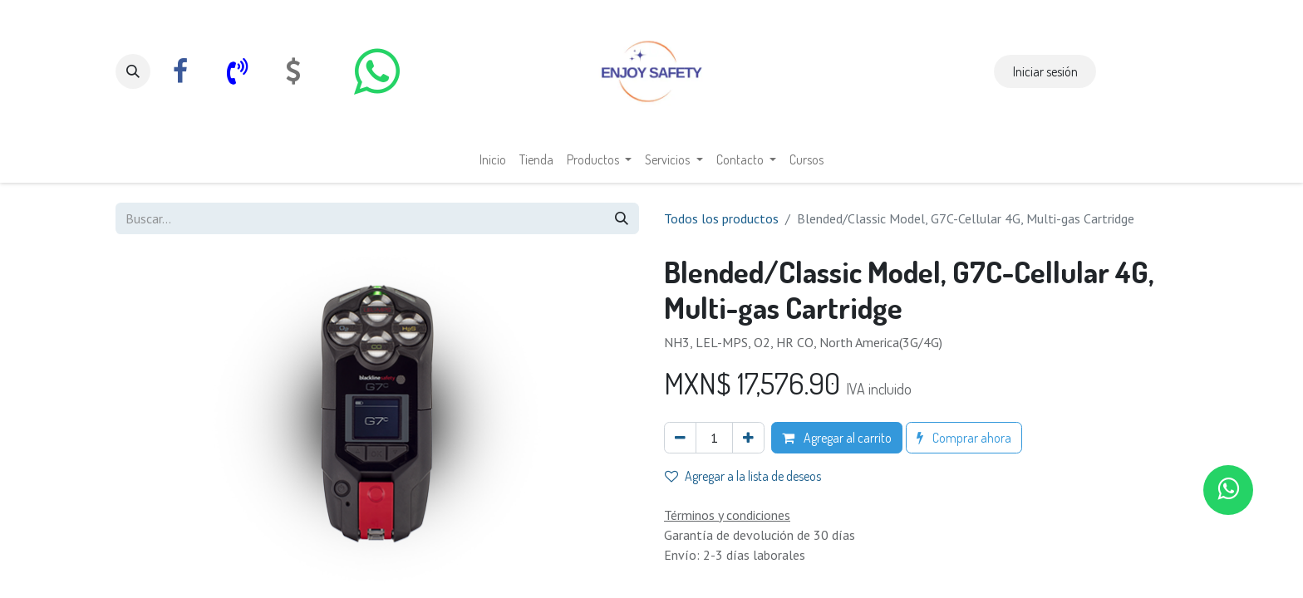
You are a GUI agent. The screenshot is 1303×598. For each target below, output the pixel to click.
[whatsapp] (376, 71)
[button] (133, 71)
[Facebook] (180, 71)
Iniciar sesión (1045, 71)
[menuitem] (493, 159)
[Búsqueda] (621, 218)
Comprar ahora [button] (964, 437)
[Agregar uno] (748, 437)
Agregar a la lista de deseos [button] (743, 476)
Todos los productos (721, 218)
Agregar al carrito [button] (837, 437)
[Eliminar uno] (680, 437)
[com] (293, 71)
